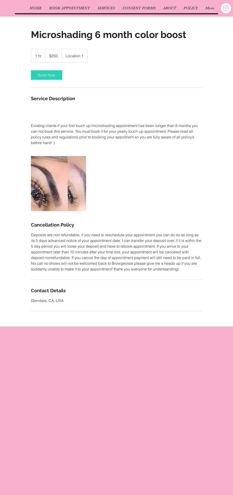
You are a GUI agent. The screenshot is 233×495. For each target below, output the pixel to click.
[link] (46, 75)
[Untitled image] (58, 183)
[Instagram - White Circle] (226, 8)
